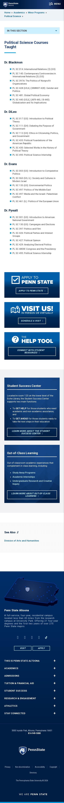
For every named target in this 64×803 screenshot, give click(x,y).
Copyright (53, 767)
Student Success (15, 691)
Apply (41, 648)
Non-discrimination (22, 767)
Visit (23, 648)
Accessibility (40, 767)
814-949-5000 (34, 733)
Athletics (11, 706)
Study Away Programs (24, 472)
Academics (19, 12)
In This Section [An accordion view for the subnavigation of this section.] (32, 30)
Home (7, 12)
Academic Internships (24, 476)
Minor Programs (36, 12)
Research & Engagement (20, 698)
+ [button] (55, 661)
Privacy (7, 767)
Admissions (11, 676)
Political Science (12, 16)
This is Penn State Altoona (21, 661)
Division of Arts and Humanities (21, 540)
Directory (33, 773)
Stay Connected (14, 713)
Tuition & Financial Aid (19, 683)
